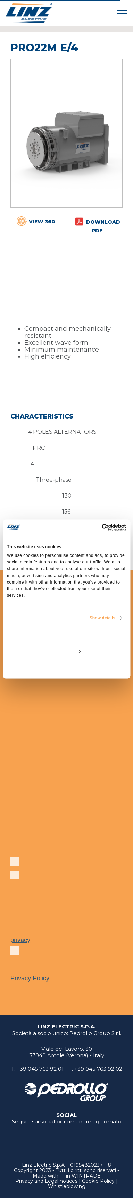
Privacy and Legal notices (46, 1181)
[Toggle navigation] (122, 13)
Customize (67, 651)
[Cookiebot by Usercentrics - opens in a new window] (96, 527)
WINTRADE (86, 1176)
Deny (66, 667)
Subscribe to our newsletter (60, 864)
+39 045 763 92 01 (40, 1069)
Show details (103, 617)
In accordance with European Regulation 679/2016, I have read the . (61, 966)
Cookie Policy (98, 1181)
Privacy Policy (29, 978)
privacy (20, 940)
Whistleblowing (66, 1186)
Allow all (66, 635)
